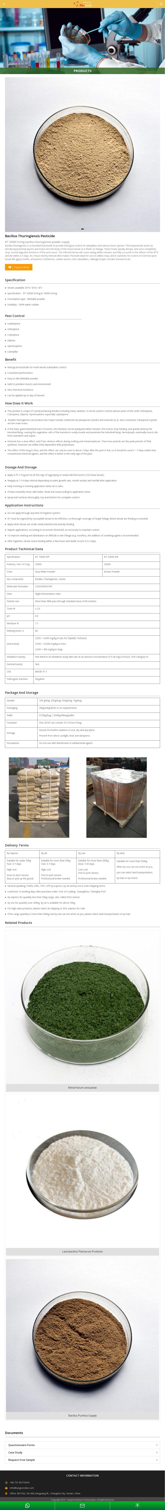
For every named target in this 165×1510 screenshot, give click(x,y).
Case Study (83, 1452)
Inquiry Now (18, 267)
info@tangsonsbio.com (22, 1487)
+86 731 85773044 (19, 1482)
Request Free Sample (83, 1460)
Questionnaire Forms (83, 1445)
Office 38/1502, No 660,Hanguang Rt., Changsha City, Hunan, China (45, 1493)
